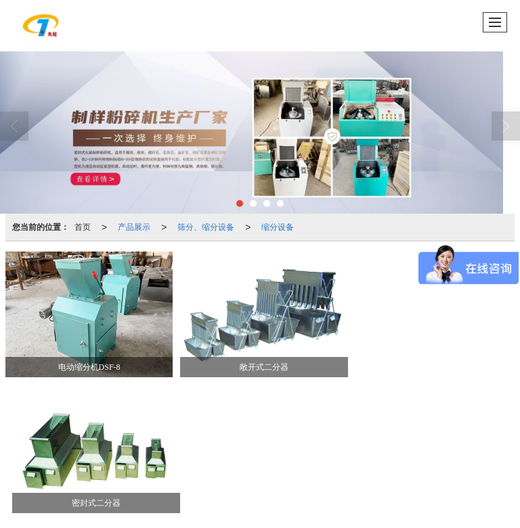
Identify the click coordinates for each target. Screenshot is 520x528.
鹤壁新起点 (264, 493)
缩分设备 (277, 227)
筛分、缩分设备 (205, 227)
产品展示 (134, 227)
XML (343, 493)
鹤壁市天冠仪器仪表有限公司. (146, 493)
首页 (82, 227)
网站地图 (309, 493)
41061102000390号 (70, 507)
